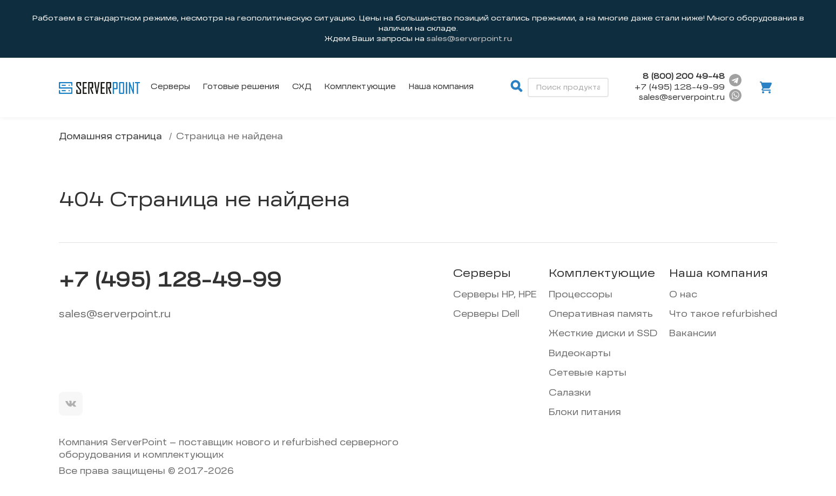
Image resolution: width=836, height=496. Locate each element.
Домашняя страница (110, 137)
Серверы (170, 87)
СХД (302, 87)
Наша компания (441, 87)
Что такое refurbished (723, 314)
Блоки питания (585, 413)
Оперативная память (601, 314)
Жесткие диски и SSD (603, 334)
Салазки (570, 393)
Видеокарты (580, 354)
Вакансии (692, 334)
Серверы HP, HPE (495, 295)
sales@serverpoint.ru (115, 315)
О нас (683, 295)
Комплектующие (360, 87)
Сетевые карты (587, 373)
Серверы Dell (486, 314)
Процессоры (580, 295)
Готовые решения (241, 87)
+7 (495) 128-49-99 (680, 87)
